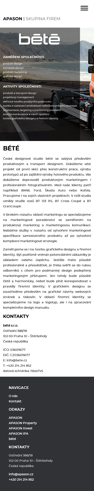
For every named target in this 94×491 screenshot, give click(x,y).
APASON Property (23, 423)
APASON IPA (18, 433)
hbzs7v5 (37, 371)
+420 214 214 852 (18, 365)
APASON (15, 417)
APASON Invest (20, 428)
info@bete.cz (17, 360)
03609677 (18, 349)
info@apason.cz (21, 474)
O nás (13, 396)
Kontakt (15, 401)
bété (12, 439)
